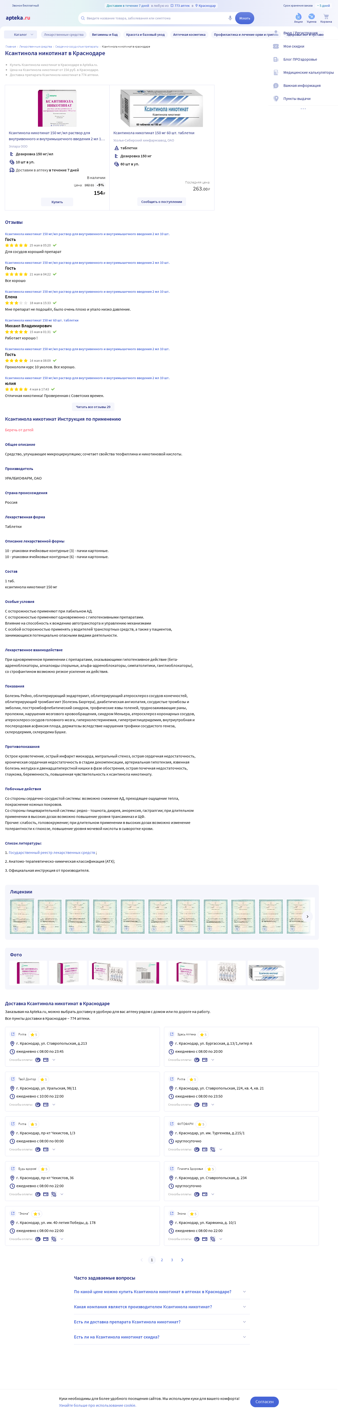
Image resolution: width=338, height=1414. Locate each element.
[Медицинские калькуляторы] (331, 76)
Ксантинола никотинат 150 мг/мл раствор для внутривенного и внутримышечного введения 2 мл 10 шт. (56, 136)
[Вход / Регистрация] (331, 37)
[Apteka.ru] (22, 18)
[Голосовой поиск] (230, 18)
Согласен (265, 1401)
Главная (11, 46)
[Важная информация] (331, 89)
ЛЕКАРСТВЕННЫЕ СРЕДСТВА (35, 46)
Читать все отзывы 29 (93, 407)
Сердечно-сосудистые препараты (77, 46)
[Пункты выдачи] (331, 102)
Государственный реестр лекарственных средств (52, 852)
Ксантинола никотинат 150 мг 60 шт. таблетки (153, 132)
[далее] (307, 916)
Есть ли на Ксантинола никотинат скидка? (160, 1337)
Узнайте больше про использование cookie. (97, 1405)
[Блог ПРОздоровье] (331, 63)
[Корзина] (326, 18)
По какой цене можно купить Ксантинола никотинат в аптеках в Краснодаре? (160, 1292)
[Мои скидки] (331, 50)
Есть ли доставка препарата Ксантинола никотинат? (160, 1322)
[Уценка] (311, 18)
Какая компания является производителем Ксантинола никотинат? (160, 1307)
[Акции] (298, 18)
